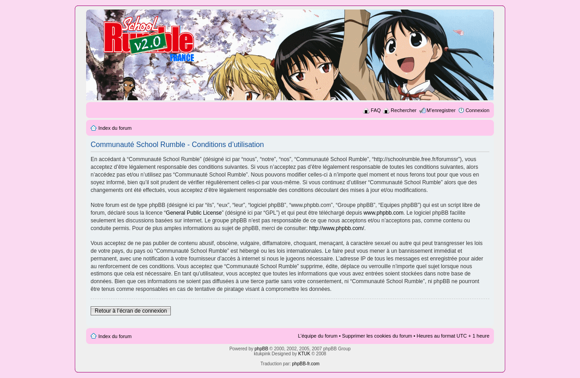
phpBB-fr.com (306, 363)
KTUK (304, 353)
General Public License (194, 213)
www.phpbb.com (383, 213)
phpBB (261, 348)
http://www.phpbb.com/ (336, 228)
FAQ (376, 110)
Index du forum (114, 128)
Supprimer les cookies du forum (377, 336)
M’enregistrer (440, 110)
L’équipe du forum (317, 336)
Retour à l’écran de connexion (131, 311)
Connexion (477, 110)
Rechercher (403, 110)
